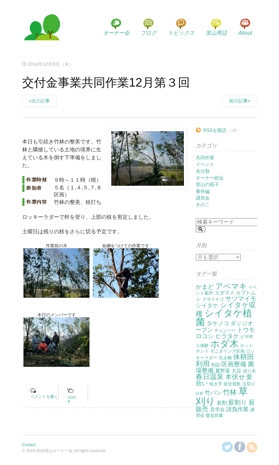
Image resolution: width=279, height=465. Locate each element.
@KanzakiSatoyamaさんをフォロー (227, 447)
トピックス (181, 33)
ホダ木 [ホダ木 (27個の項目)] (224, 343)
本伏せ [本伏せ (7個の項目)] (235, 376)
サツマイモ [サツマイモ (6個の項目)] (241, 298)
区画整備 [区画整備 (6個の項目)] (233, 364)
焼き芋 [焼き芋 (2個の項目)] (215, 383)
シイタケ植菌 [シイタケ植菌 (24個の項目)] (224, 318)
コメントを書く (44, 396)
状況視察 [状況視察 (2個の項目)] (232, 383)
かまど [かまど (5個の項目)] (205, 287)
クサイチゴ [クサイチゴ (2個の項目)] (213, 299)
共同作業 (205, 157)
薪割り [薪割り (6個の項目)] (237, 402)
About (245, 33)
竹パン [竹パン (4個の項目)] (213, 393)
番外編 (203, 191)
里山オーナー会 (42, 28)
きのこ (203, 204)
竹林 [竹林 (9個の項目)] (230, 392)
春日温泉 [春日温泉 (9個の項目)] (210, 377)
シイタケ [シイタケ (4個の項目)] (207, 305)
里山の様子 (207, 184)
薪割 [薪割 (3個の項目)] (222, 403)
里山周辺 (216, 33)
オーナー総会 (210, 177)
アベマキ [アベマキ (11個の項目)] (231, 286)
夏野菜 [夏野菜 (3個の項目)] (222, 370)
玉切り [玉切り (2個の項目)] (248, 383)
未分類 (203, 171)
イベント (205, 164)
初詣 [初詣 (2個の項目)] (215, 364)
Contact (29, 445)
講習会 (203, 198)
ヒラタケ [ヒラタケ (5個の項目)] (227, 336)
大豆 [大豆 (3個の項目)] (236, 370)
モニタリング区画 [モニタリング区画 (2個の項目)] (227, 351)
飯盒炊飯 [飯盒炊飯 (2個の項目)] (214, 415)
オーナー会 (116, 33)
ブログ (149, 33)
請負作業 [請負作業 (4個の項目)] (237, 409)
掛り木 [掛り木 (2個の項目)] (249, 370)
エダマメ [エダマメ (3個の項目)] (224, 292)
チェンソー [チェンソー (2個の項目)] (225, 330)
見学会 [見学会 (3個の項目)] (217, 409)
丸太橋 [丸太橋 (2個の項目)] (225, 357)
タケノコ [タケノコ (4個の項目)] (218, 323)
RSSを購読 (215, 130)
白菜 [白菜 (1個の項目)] (199, 393)
